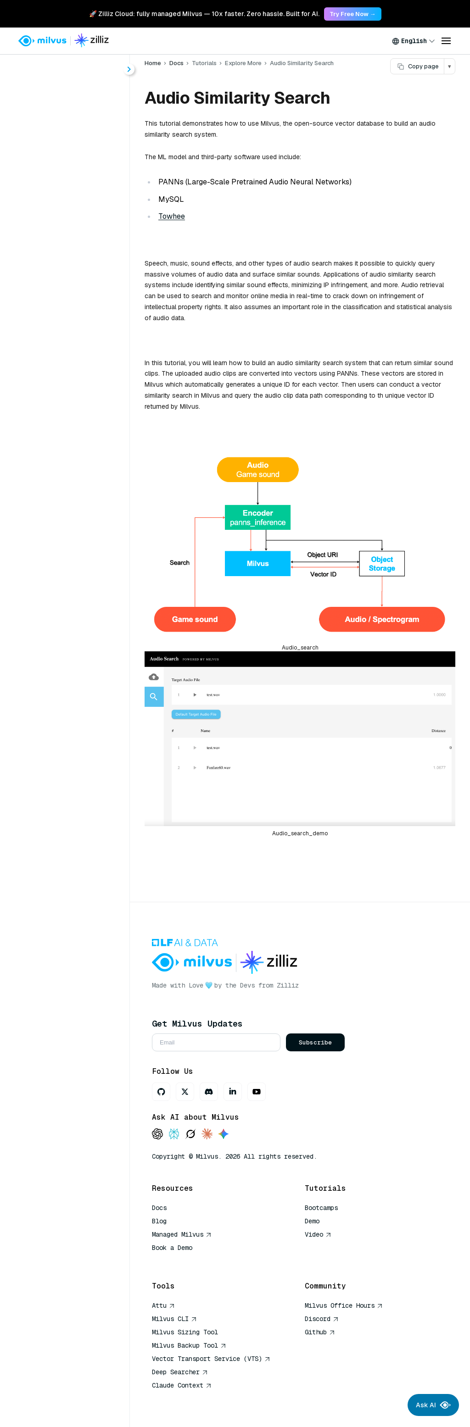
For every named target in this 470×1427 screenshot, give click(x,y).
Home (32, 97)
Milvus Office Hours (344, 1305)
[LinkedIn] (233, 1092)
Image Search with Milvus (73, 363)
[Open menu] (446, 40)
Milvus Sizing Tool (185, 1332)
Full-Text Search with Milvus (73, 330)
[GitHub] (161, 1092)
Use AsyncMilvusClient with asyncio (73, 531)
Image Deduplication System (78, 696)
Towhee (171, 216)
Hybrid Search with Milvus (73, 346)
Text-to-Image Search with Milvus (73, 548)
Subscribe (315, 1042)
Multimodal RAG (57, 379)
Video (318, 1234)
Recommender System (77, 614)
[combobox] (413, 40)
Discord (322, 1319)
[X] (185, 1092)
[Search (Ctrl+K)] (65, 72)
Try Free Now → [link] (353, 14)
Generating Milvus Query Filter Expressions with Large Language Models (73, 564)
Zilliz (288, 985)
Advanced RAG (54, 313)
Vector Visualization (63, 465)
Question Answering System (78, 597)
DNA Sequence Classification (78, 663)
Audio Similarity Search (78, 647)
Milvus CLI (174, 1319)
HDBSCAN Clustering (66, 429)
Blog (159, 1221)
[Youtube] (256, 1092)
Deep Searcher (180, 1372)
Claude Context (182, 1385)
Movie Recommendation (70, 482)
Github (320, 1332)
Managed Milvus (182, 1234)
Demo (312, 1221)
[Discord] (209, 1092)
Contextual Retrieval (64, 412)
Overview (45, 280)
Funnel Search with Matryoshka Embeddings (73, 498)
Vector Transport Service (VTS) (211, 1359)
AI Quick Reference (185, 1261)
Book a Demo (172, 1248)
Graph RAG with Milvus (68, 396)
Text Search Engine (71, 680)
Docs (176, 63)
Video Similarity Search (78, 630)
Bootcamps (321, 1208)
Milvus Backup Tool (189, 1345)
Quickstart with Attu (63, 515)
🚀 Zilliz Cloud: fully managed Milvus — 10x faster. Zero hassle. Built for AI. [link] (204, 14)
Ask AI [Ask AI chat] (433, 1404)
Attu (163, 1305)
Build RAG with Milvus (67, 297)
